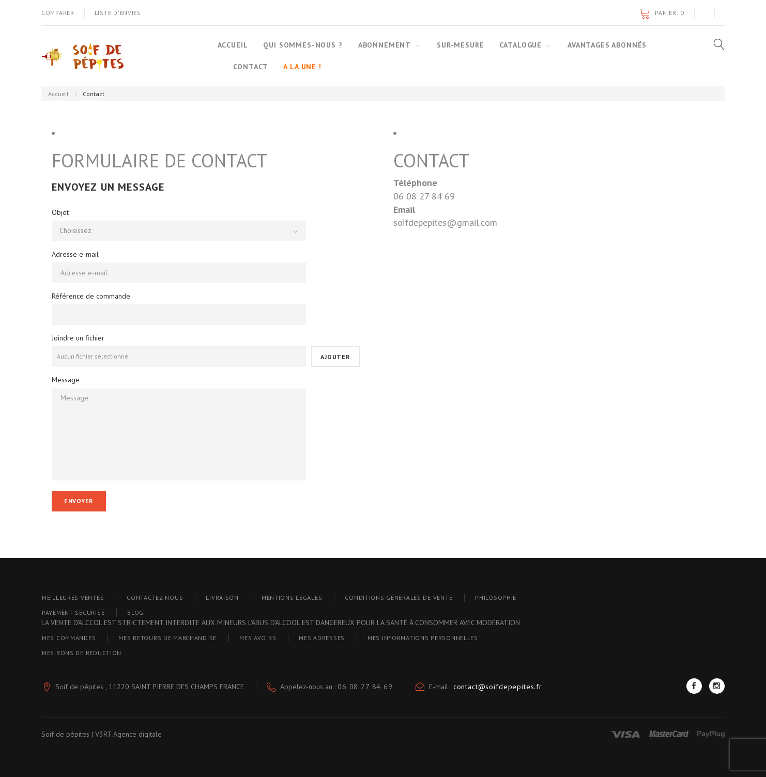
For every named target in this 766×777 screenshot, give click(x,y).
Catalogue (520, 45)
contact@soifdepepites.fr (497, 686)
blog (135, 612)
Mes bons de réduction (81, 653)
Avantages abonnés (607, 45)
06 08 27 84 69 (365, 686)
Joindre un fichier (78, 338)
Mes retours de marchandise (167, 638)
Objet (60, 212)
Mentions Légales (292, 597)
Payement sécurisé (73, 612)
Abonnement (384, 45)
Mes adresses (322, 638)
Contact (250, 66)
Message (66, 379)
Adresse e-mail (75, 254)
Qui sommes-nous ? (302, 45)
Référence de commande (91, 296)
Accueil (233, 45)
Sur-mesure (460, 45)
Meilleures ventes (73, 597)
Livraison (222, 597)
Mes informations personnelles (422, 638)
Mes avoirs (257, 638)
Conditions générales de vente (398, 597)
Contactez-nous (155, 597)
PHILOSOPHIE (495, 597)
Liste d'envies (118, 13)
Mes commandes (69, 638)
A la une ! (302, 66)
